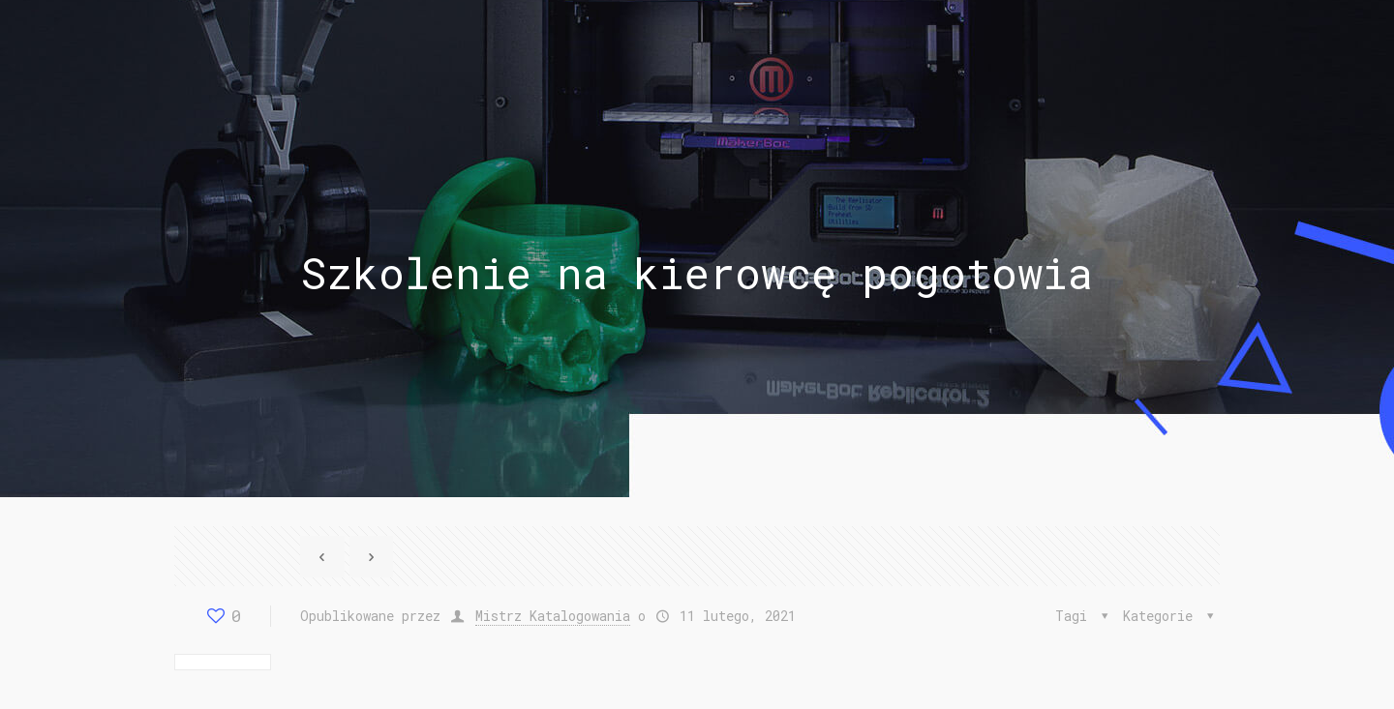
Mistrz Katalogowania (552, 615)
